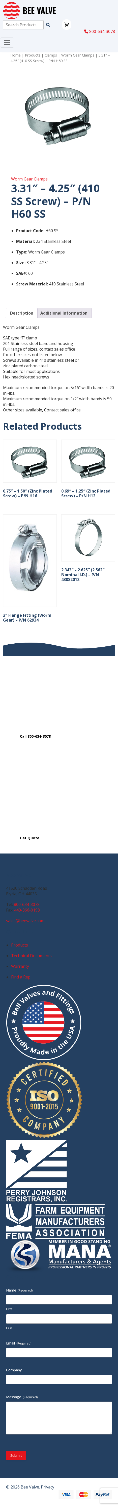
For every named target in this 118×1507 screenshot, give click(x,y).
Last (9, 1328)
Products (32, 55)
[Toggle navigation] (7, 43)
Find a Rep (21, 977)
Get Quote (29, 838)
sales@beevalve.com (25, 920)
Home (15, 55)
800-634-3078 (99, 31)
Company (14, 1370)
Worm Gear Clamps (77, 55)
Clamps (51, 55)
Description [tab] (21, 313)
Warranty (20, 966)
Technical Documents (31, 955)
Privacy (47, 1487)
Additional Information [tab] (63, 313)
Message (22, 1396)
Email (19, 1343)
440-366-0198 (27, 910)
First (9, 1308)
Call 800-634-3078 (35, 736)
